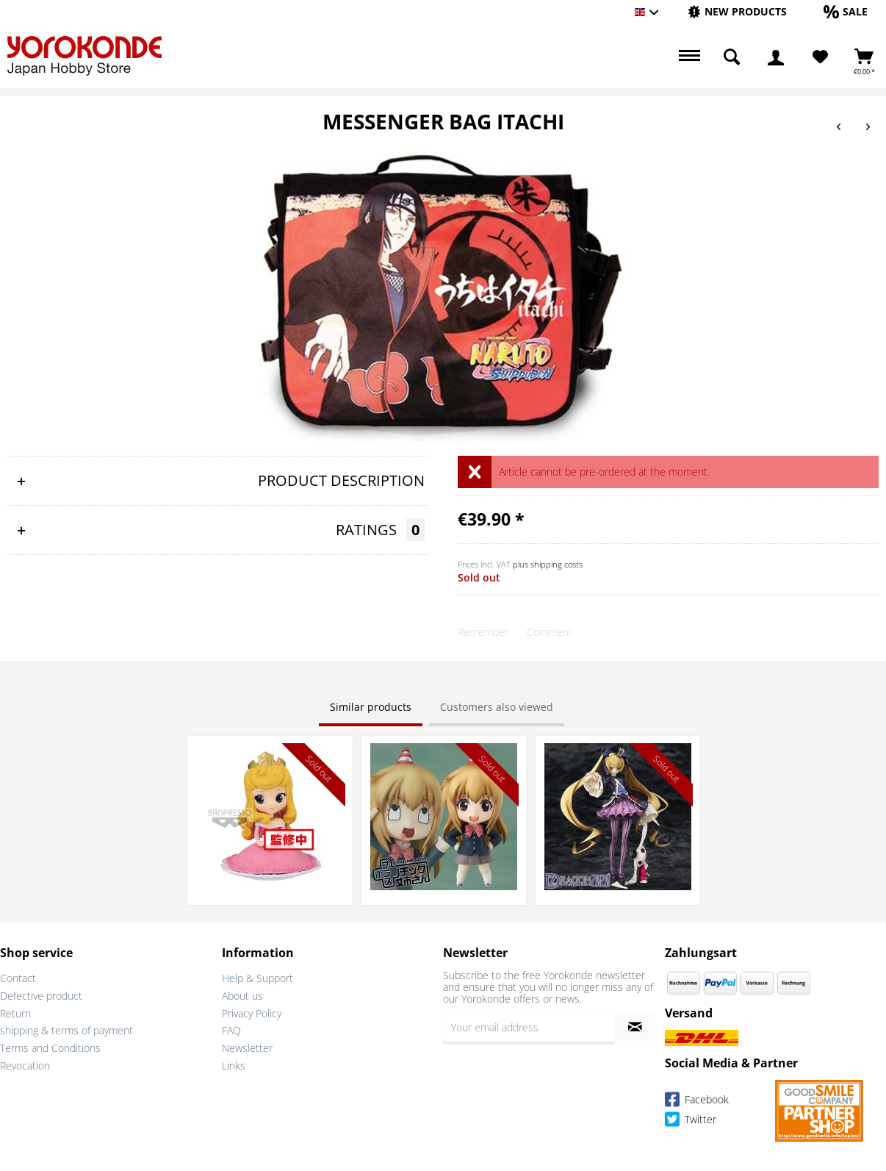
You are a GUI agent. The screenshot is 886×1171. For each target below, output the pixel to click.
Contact (18, 978)
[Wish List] (820, 57)
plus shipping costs (548, 564)
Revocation (25, 1065)
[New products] (737, 11)
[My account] (776, 57)
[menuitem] (737, 12)
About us (242, 996)
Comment (549, 632)
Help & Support (257, 978)
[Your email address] (528, 1027)
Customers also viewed (496, 707)
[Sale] (845, 11)
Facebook (697, 1101)
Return (15, 1013)
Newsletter (247, 1048)
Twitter (690, 1121)
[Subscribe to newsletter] (634, 1027)
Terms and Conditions (50, 1048)
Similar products (370, 707)
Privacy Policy (251, 1013)
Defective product (41, 996)
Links (233, 1065)
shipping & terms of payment (66, 1030)
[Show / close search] (732, 57)
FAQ (231, 1030)
